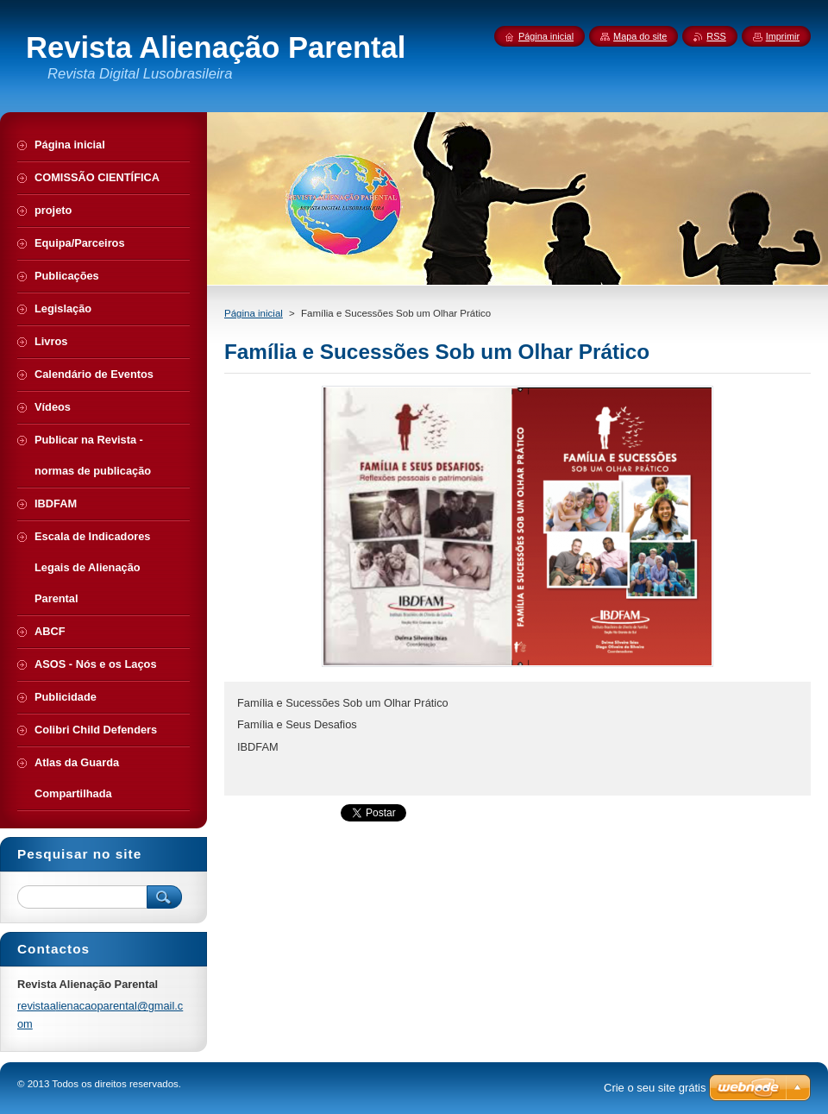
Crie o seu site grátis (655, 1087)
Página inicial (253, 313)
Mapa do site (640, 36)
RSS (715, 36)
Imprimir (783, 36)
